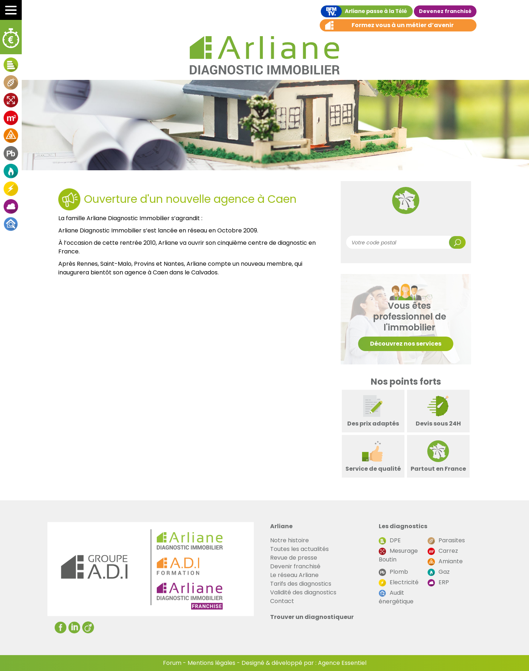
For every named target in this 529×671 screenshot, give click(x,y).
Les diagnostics (403, 526)
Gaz (439, 572)
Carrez (443, 551)
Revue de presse (293, 558)
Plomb (393, 572)
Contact (282, 601)
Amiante (445, 561)
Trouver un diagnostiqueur (312, 617)
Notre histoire (289, 540)
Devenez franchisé (445, 11)
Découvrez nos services (405, 343)
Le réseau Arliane (294, 575)
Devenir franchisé (295, 566)
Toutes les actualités (299, 549)
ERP (438, 582)
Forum (172, 663)
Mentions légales (211, 663)
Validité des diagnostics (303, 592)
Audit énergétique (396, 597)
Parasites (446, 540)
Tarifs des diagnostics (300, 584)
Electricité (399, 582)
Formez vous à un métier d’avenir (403, 25)
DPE (390, 540)
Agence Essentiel (342, 663)
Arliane (281, 526)
